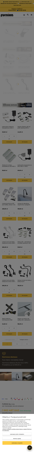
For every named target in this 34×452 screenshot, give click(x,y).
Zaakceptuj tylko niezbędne (17, 434)
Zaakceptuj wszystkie (17, 443)
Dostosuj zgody (17, 438)
